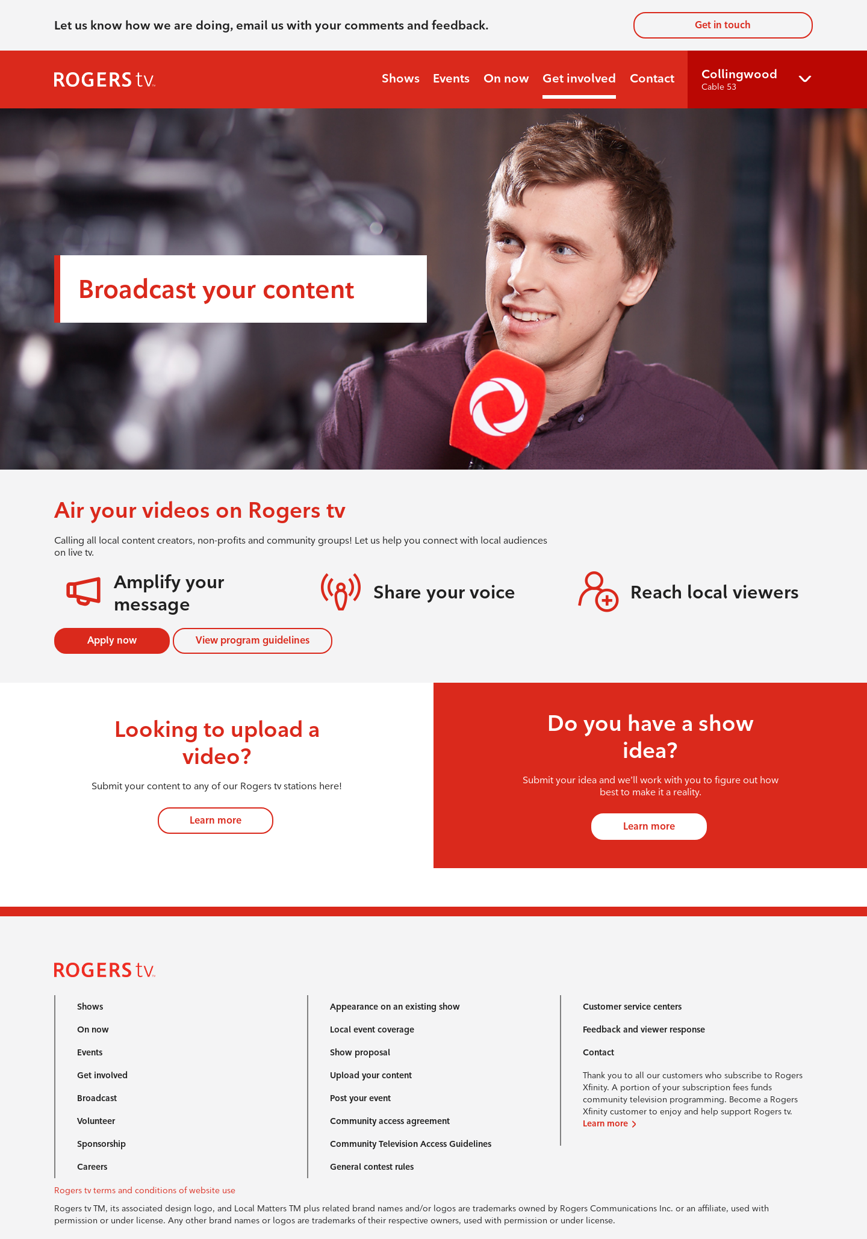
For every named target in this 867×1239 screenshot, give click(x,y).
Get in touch (723, 25)
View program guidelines (252, 640)
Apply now (112, 640)
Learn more (215, 820)
